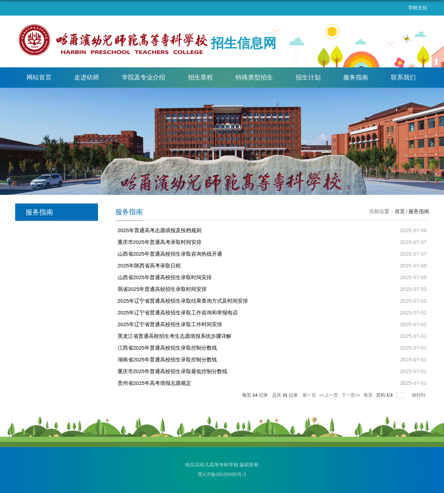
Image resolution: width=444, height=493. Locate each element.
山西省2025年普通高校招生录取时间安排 (165, 277)
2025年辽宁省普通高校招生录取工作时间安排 (170, 324)
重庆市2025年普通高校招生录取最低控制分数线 (172, 371)
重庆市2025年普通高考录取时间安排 (159, 242)
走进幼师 (86, 77)
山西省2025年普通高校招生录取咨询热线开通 (170, 254)
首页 (400, 211)
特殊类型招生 (254, 77)
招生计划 (308, 77)
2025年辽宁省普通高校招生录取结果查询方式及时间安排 (183, 301)
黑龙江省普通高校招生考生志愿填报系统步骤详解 (174, 336)
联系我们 (403, 77)
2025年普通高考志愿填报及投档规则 (159, 230)
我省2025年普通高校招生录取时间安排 (162, 289)
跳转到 (419, 395)
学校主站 (417, 7)
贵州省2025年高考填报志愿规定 (154, 383)
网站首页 (39, 77)
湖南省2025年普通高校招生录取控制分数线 (167, 359)
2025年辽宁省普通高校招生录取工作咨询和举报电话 (178, 312)
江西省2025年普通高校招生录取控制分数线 (167, 348)
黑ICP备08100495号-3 (222, 474)
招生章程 (200, 77)
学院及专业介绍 (143, 77)
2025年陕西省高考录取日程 (149, 265)
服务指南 (355, 77)
